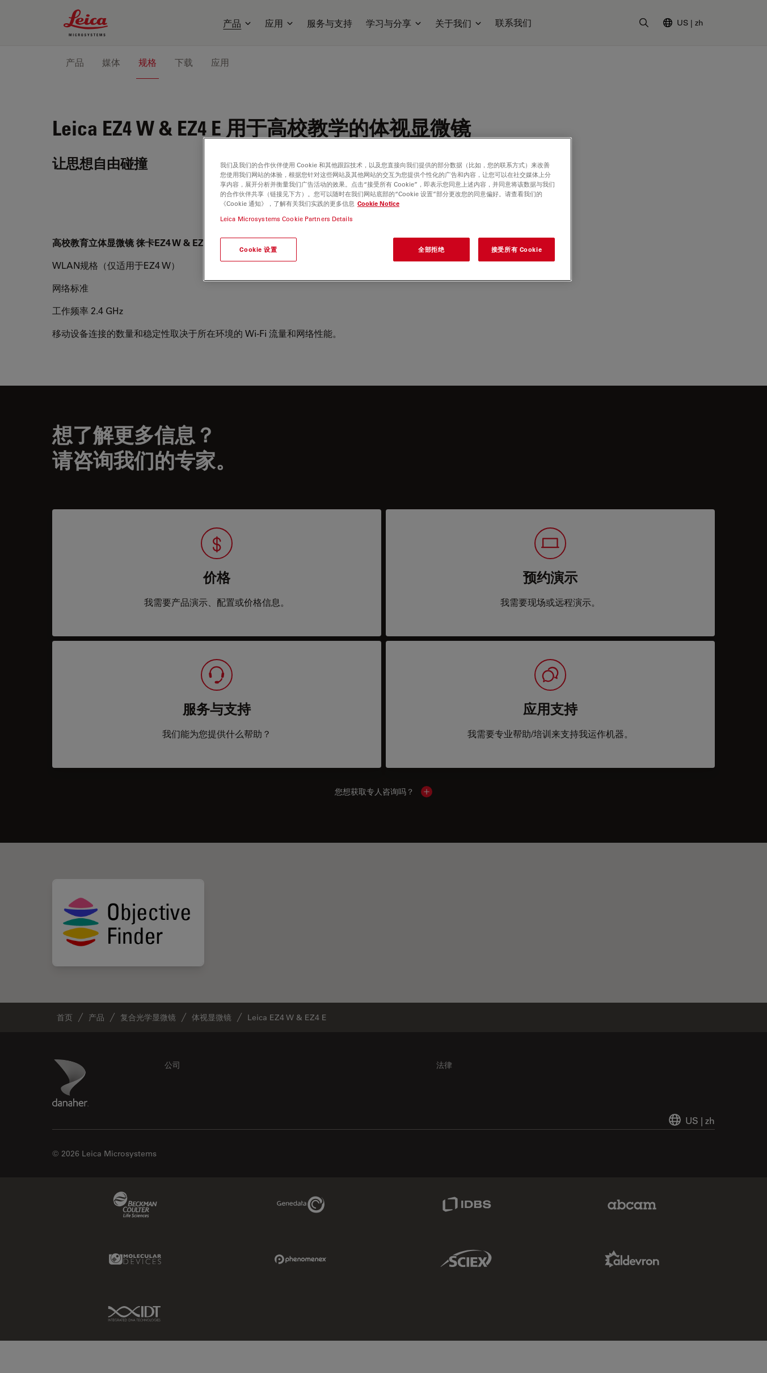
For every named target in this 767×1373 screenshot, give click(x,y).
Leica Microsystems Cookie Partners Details (286, 218)
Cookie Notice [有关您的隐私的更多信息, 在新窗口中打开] (378, 203)
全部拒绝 (431, 249)
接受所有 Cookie (516, 249)
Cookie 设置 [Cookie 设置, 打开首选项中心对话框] (258, 249)
